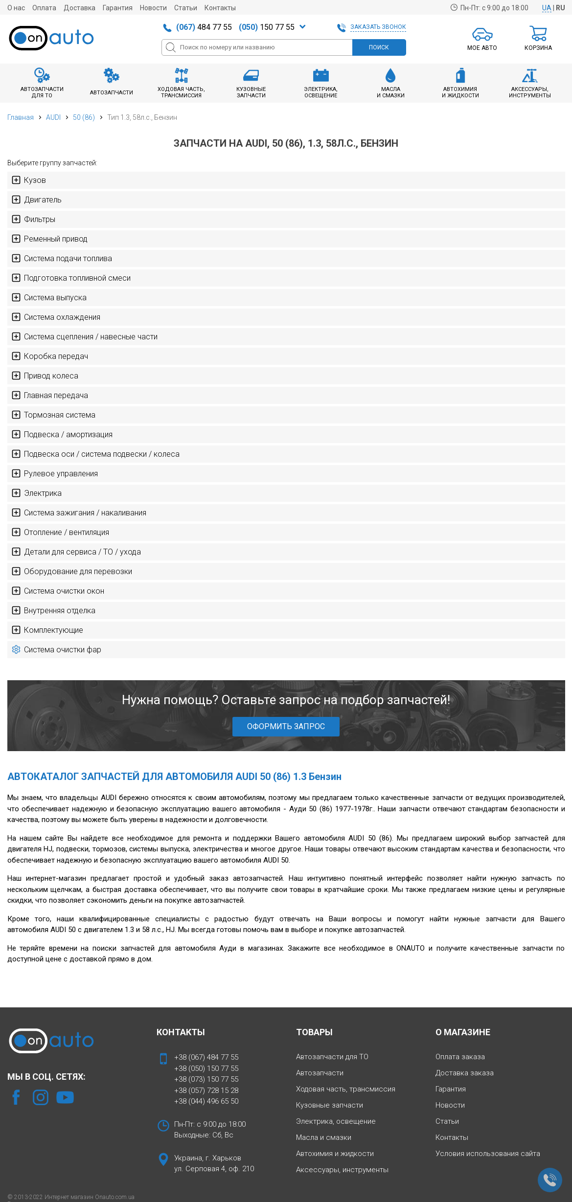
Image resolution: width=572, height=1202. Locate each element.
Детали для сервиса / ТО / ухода (76, 551)
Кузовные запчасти (329, 1105)
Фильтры (33, 219)
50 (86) (84, 117)
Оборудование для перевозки (71, 571)
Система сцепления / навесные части (84, 336)
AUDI (53, 117)
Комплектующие (47, 630)
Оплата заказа (460, 1056)
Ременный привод (49, 239)
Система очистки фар (56, 649)
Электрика (36, 493)
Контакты (220, 8)
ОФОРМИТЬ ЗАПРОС (286, 726)
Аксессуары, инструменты (342, 1169)
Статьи (185, 8)
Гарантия (118, 8)
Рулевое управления (54, 473)
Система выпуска (49, 297)
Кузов (28, 180)
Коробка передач (49, 356)
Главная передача (49, 395)
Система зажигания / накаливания (78, 512)
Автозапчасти (319, 1072)
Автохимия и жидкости (335, 1153)
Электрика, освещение (336, 1121)
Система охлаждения (55, 317)
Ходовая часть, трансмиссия (345, 1089)
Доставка (79, 8)
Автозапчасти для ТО (332, 1056)
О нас (16, 8)
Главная (20, 117)
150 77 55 (267, 27)
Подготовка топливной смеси (71, 278)
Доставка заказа (464, 1072)
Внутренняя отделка (53, 610)
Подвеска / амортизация (62, 434)
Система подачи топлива (61, 258)
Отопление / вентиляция (60, 532)
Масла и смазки (323, 1137)
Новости (153, 8)
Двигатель (36, 199)
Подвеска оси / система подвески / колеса (95, 454)
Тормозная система (53, 415)
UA (546, 8)
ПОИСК (379, 47)
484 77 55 (204, 27)
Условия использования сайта (487, 1153)
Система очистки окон (57, 591)
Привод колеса (44, 375)
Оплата (44, 8)
